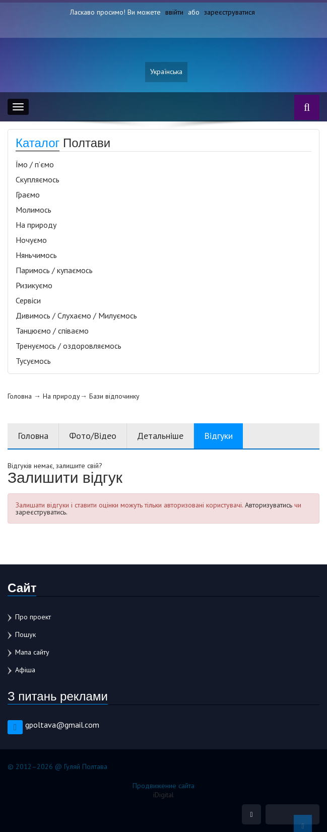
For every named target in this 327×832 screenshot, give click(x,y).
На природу (36, 225)
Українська (166, 72)
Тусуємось (33, 361)
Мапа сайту (32, 652)
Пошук (25, 634)
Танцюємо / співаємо (52, 331)
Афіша (25, 669)
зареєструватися (229, 12)
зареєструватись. (42, 512)
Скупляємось (37, 179)
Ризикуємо (34, 285)
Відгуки (218, 435)
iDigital (163, 794)
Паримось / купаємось (54, 270)
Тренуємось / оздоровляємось (68, 346)
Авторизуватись (268, 504)
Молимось (33, 210)
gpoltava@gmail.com (62, 725)
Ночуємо (31, 240)
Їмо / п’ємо (35, 164)
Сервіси (28, 300)
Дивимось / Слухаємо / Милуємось (76, 315)
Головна (20, 396)
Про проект (33, 616)
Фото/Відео (92, 435)
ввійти (174, 12)
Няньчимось (36, 255)
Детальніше (160, 435)
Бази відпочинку (114, 396)
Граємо (28, 194)
